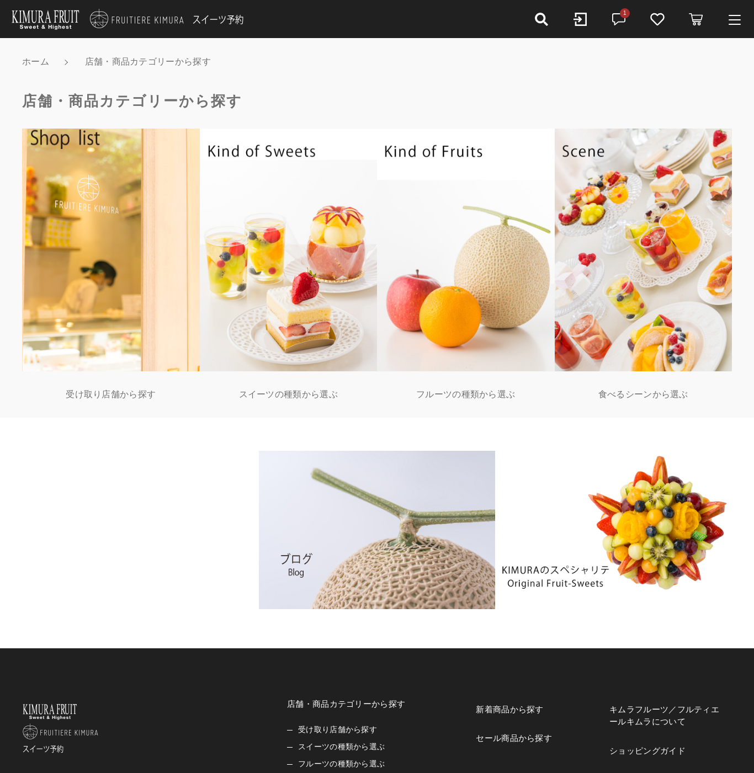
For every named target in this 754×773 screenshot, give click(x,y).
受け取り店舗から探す (337, 729)
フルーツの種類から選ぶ (341, 763)
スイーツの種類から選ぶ (341, 746)
